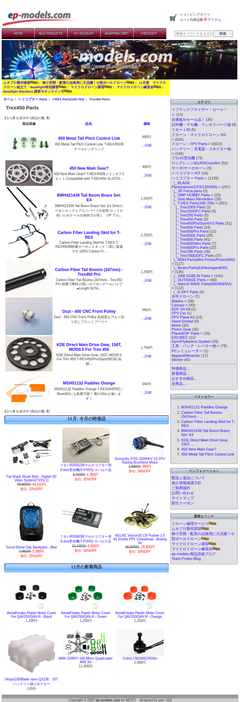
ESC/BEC (180, 337)
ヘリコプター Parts (32, 99)
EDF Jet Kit (181, 309)
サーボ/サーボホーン (189, 168)
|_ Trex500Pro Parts (190, 231)
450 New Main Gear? (89, 168)
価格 (146, 124)
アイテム (214, 20)
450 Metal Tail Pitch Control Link (89, 138)
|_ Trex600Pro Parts (190, 247)
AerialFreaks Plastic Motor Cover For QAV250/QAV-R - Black (31, 615)
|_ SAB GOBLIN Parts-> (192, 276)
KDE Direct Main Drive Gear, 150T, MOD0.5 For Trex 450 (89, 347)
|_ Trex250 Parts (187, 215)
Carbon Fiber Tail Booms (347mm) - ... (201, 414)
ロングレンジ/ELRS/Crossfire (196, 163)
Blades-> (179, 301)
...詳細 (146, 145)
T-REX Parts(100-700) (68, 99)
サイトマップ (183, 498)
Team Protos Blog (186, 559)
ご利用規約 (181, 488)
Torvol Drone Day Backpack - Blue (31, 547)
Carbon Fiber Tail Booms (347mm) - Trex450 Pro (89, 272)
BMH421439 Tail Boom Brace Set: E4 (89, 197)
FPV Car (179, 313)
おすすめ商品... (184, 378)
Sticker (177, 360)
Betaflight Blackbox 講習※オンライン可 (37, 91)
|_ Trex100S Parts (188, 207)
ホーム (8, 99)
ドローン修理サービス (194, 524)
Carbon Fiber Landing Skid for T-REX (89, 235)
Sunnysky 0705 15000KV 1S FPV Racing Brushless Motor (140, 460)
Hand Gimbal (182, 321)
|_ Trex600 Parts (187, 239)
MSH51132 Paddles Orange (89, 383)
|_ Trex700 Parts (187, 251)
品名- (89, 124)
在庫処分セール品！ (188, 120)
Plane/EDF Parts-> (187, 333)
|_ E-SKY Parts (185, 292)
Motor (176, 325)
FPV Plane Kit (183, 317)
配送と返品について (188, 478)
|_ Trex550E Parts (188, 235)
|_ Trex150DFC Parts (191, 211)
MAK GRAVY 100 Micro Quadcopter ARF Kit (85, 660)
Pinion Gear (181, 329)
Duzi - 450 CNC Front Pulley (88, 311)
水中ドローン (183, 296)
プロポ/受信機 (183, 158)
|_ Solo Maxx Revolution (193, 199)
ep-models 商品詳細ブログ (194, 554)
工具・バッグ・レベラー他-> (195, 346)
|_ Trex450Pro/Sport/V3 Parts (198, 223)
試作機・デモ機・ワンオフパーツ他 (201, 125)
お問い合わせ (183, 493)
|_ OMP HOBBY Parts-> (192, 195)
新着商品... (181, 373)
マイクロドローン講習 (91, 87)
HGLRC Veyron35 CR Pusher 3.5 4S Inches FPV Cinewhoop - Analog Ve (140, 539)
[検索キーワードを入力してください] (193, 33)
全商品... (179, 383)
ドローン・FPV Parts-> (191, 144)
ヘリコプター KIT (186, 173)
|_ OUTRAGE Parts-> (190, 280)
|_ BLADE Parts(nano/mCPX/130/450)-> (196, 185)
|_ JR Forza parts (187, 191)
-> (189, 178)
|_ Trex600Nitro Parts (191, 243)
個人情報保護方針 (186, 483)
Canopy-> (180, 305)
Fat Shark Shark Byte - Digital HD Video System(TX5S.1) (31, 478)
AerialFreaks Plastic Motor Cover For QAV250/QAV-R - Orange (140, 615)
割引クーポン (183, 503)
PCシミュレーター (187, 351)
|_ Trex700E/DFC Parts (193, 256)
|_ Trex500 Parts (187, 227)
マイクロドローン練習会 (138, 87)
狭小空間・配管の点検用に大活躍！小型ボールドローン (88, 83)
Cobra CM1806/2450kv (140, 658)
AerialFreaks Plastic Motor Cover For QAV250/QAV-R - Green (85, 615)
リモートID (181, 130)
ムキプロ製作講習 (20, 83)
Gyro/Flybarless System (191, 341)
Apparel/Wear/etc (186, 356)
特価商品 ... (181, 368)
